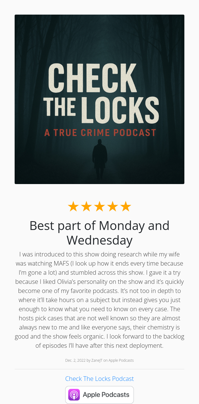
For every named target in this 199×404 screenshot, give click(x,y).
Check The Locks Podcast (99, 378)
